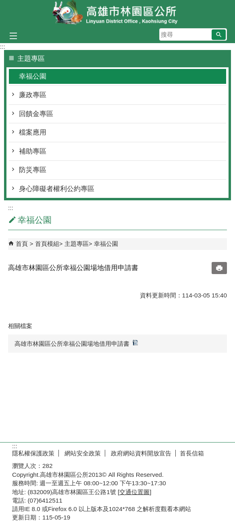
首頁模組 (47, 243)
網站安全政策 (82, 453)
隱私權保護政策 (33, 453)
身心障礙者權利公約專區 (56, 189)
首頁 (22, 243)
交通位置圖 (134, 491)
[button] (219, 34)
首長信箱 (192, 453)
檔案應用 (32, 132)
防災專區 (32, 170)
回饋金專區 (36, 114)
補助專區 (32, 151)
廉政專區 (32, 95)
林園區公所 (118, 13)
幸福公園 (32, 76)
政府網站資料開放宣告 (140, 453)
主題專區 (76, 243)
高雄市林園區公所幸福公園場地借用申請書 (76, 343)
